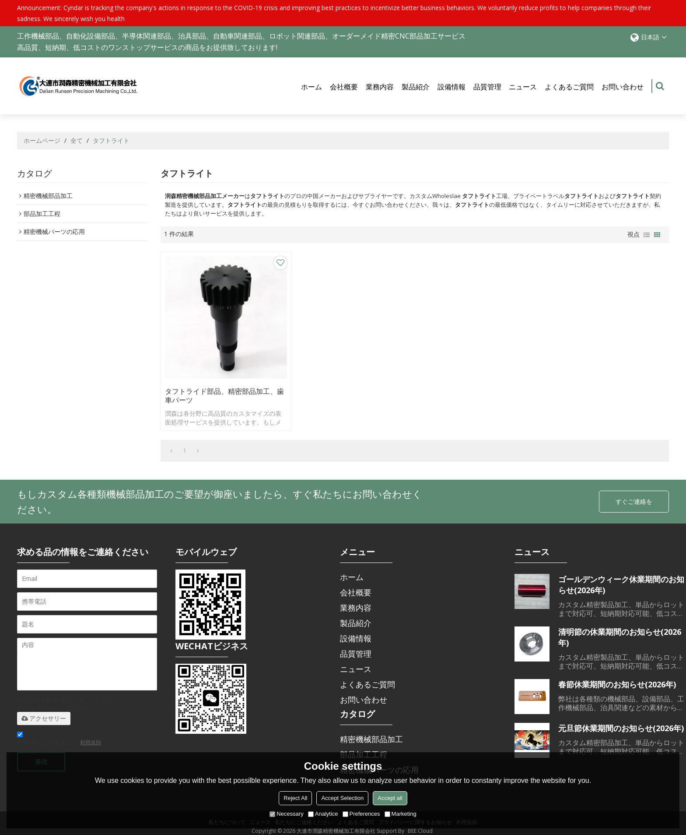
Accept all (390, 798)
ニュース (523, 87)
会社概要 (344, 87)
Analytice (323, 813)
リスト (646, 234)
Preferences (361, 813)
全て (76, 140)
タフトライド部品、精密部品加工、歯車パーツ (221, 389)
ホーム (311, 87)
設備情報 (452, 87)
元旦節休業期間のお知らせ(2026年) (621, 721)
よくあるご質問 (569, 87)
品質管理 (487, 87)
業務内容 (380, 87)
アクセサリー (43, 711)
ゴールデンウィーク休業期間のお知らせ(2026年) (621, 577)
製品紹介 (416, 87)
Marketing (400, 813)
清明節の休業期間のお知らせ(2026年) (619, 630)
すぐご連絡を (634, 495)
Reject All (295, 798)
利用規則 (90, 735)
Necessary (286, 813)
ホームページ (42, 140)
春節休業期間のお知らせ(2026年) (617, 677)
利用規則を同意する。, (59, 733)
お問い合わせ (623, 87)
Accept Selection (342, 798)
